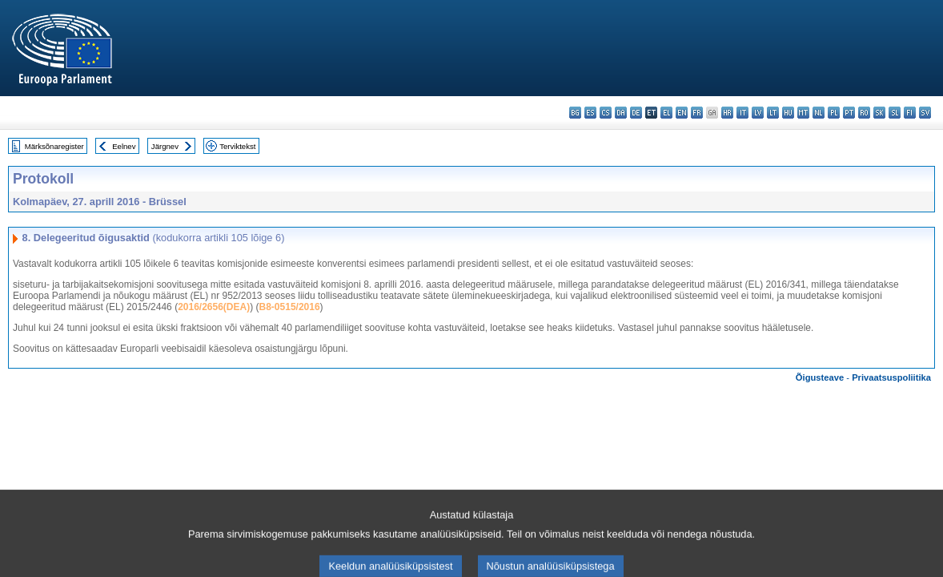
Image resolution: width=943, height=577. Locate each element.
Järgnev (165, 146)
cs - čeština (606, 113)
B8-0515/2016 (289, 307)
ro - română (864, 113)
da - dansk (621, 113)
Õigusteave (820, 377)
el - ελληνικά (666, 113)
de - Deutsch (636, 113)
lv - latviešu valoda (758, 113)
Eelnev (123, 146)
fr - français (697, 113)
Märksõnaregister (54, 146)
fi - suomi (910, 113)
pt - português (849, 113)
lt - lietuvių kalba (773, 113)
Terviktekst (237, 146)
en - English (682, 113)
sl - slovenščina (895, 113)
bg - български (575, 113)
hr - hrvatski (727, 113)
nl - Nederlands (819, 113)
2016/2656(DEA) (214, 307)
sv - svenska (925, 113)
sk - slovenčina (879, 113)
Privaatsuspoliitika (891, 377)
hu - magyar (788, 113)
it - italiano (742, 113)
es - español (590, 113)
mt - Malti (803, 113)
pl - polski (834, 113)
